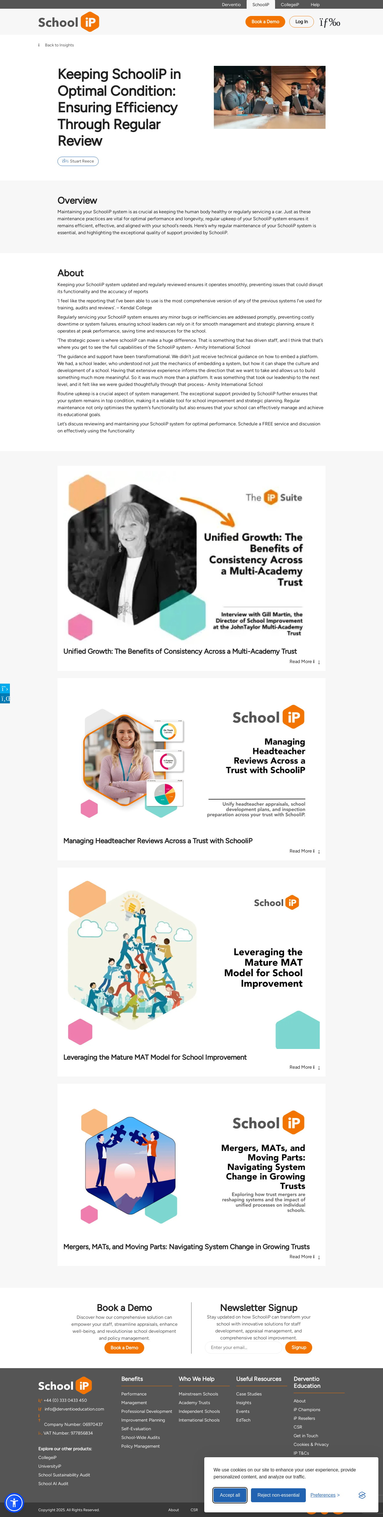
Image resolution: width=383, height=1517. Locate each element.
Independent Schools (199, 1411)
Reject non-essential (278, 1495)
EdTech (243, 1420)
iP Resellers (304, 1418)
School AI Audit (53, 1483)
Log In (301, 21)
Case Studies (249, 1394)
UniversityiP (49, 1466)
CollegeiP (290, 4)
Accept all (230, 1495)
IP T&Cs (301, 1453)
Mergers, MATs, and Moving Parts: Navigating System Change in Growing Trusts (186, 1247)
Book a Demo (265, 21)
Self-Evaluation (136, 1428)
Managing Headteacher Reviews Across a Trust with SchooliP (157, 841)
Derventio (231, 4)
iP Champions (307, 1409)
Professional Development (146, 1411)
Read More (305, 661)
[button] (14, 1502)
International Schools (199, 1420)
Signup (299, 1347)
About (300, 1401)
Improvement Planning (143, 1420)
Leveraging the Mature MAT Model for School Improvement (155, 1057)
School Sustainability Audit (64, 1475)
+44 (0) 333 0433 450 (62, 1400)
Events (243, 1411)
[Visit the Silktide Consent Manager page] (362, 1495)
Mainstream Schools (198, 1394)
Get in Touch (306, 1435)
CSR (298, 1427)
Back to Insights (56, 45)
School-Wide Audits (140, 1437)
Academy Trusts (194, 1402)
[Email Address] (243, 1347)
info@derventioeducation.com (71, 1409)
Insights (243, 1402)
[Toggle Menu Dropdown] (330, 22)
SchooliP (260, 4)
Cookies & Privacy (311, 1444)
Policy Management (140, 1446)
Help (315, 4)
